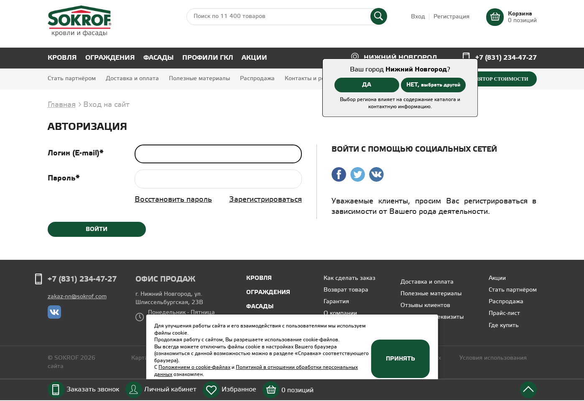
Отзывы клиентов (425, 305)
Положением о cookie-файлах (194, 367)
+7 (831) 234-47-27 (506, 58)
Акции (254, 58)
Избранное (239, 389)
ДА (366, 85)
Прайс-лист (504, 313)
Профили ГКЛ (207, 58)
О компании (340, 313)
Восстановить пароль (173, 199)
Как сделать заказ (349, 278)
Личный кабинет (170, 389)
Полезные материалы (199, 78)
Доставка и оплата (132, 78)
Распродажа (257, 78)
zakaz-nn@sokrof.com (77, 296)
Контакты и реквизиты (316, 78)
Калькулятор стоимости (491, 79)
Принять (400, 359)
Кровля (62, 58)
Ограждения (110, 58)
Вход (418, 16)
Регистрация (451, 16)
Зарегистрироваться (265, 199)
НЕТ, (433, 85)
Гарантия (336, 301)
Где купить (504, 325)
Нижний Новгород (400, 58)
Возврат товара (346, 290)
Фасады (158, 58)
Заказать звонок (92, 389)
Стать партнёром (72, 78)
